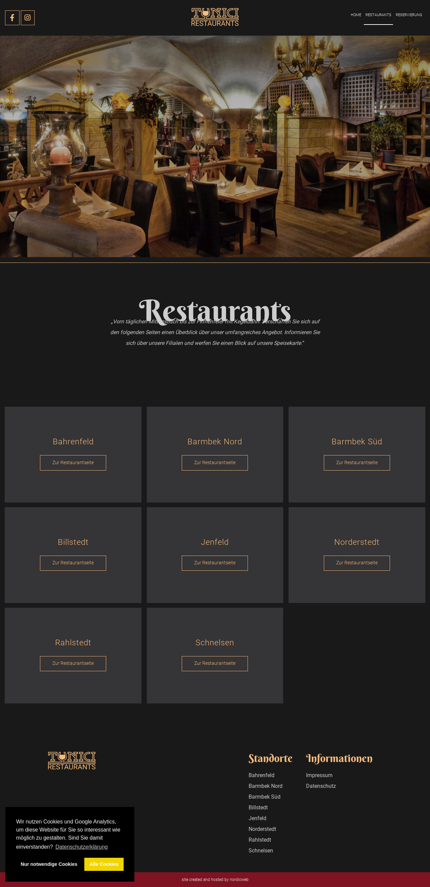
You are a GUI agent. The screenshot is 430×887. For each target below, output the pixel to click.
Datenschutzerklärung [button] (81, 847)
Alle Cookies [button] (103, 864)
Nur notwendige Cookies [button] (49, 864)
